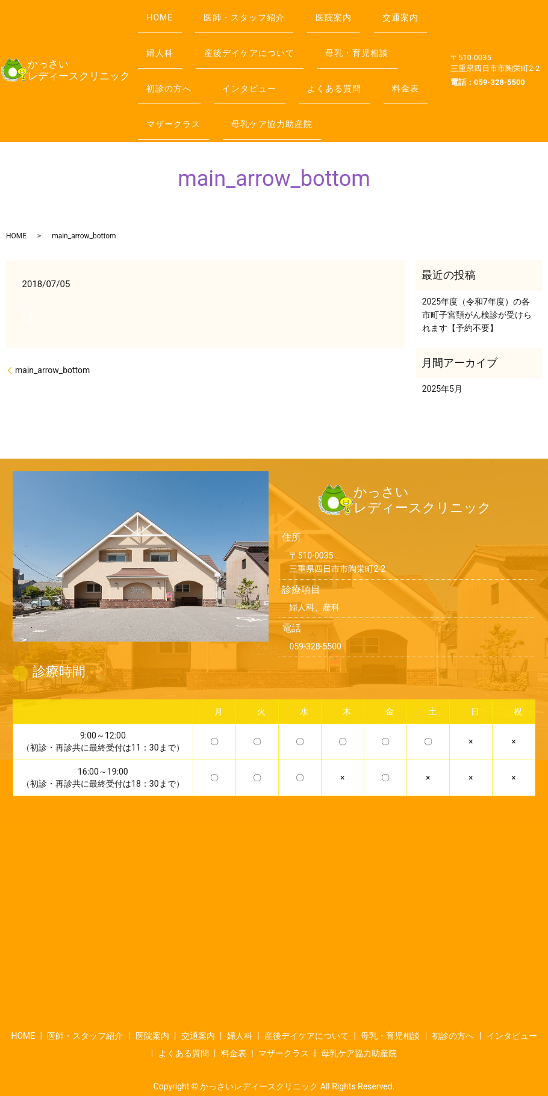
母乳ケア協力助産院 (191, 106)
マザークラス (337, 83)
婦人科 (239, 35)
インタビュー (364, 59)
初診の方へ (275, 59)
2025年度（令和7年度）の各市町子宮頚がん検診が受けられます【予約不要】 (477, 292)
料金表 (257, 83)
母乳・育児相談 (182, 59)
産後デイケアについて (336, 35)
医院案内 (354, 11)
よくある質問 (178, 83)
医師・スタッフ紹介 (256, 11)
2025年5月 (442, 366)
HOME (164, 11)
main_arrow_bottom (52, 348)
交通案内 (169, 35)
